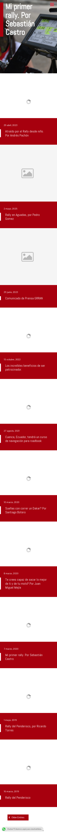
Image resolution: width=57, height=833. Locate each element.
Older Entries (18, 817)
